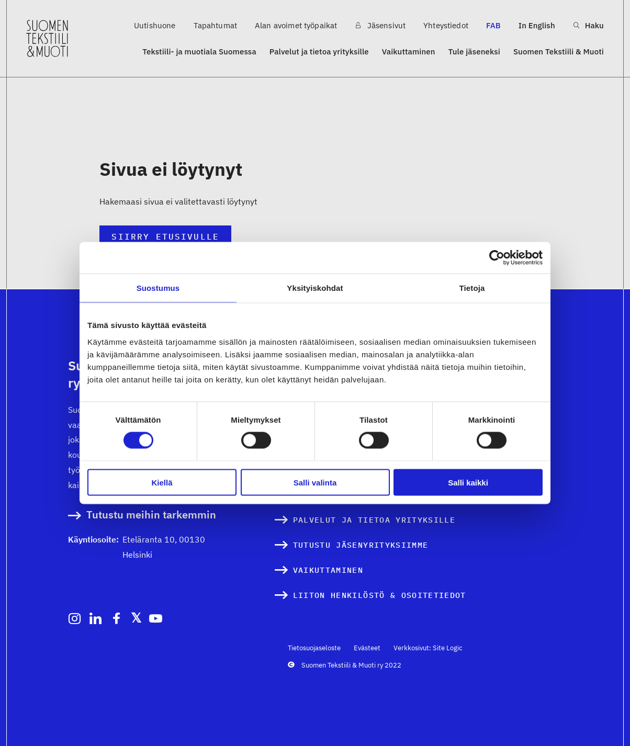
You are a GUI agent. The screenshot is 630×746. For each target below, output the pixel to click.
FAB (493, 25)
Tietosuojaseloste (314, 647)
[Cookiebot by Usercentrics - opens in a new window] (497, 258)
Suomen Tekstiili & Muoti (558, 51)
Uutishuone (155, 25)
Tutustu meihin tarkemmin (151, 515)
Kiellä (161, 482)
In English (537, 25)
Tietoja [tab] (472, 288)
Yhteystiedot (445, 25)
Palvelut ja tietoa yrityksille (319, 51)
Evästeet (367, 647)
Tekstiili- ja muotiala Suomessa (199, 51)
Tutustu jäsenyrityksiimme (361, 545)
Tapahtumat (216, 25)
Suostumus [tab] (158, 288)
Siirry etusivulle (165, 236)
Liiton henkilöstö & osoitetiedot (379, 595)
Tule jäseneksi (474, 51)
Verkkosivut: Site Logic (428, 647)
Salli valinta (315, 482)
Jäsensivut (380, 25)
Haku (588, 25)
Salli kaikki (468, 482)
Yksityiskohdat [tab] (315, 288)
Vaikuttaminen (408, 51)
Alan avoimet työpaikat (296, 25)
